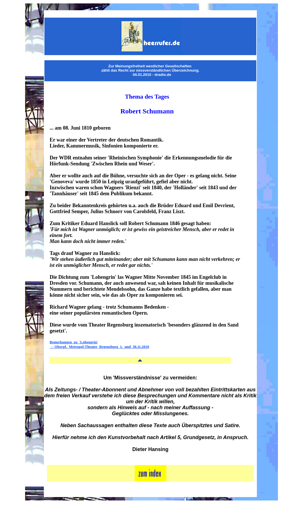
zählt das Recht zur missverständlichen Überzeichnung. (150, 70)
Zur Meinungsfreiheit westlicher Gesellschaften (149, 66)
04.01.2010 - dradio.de (152, 74)
